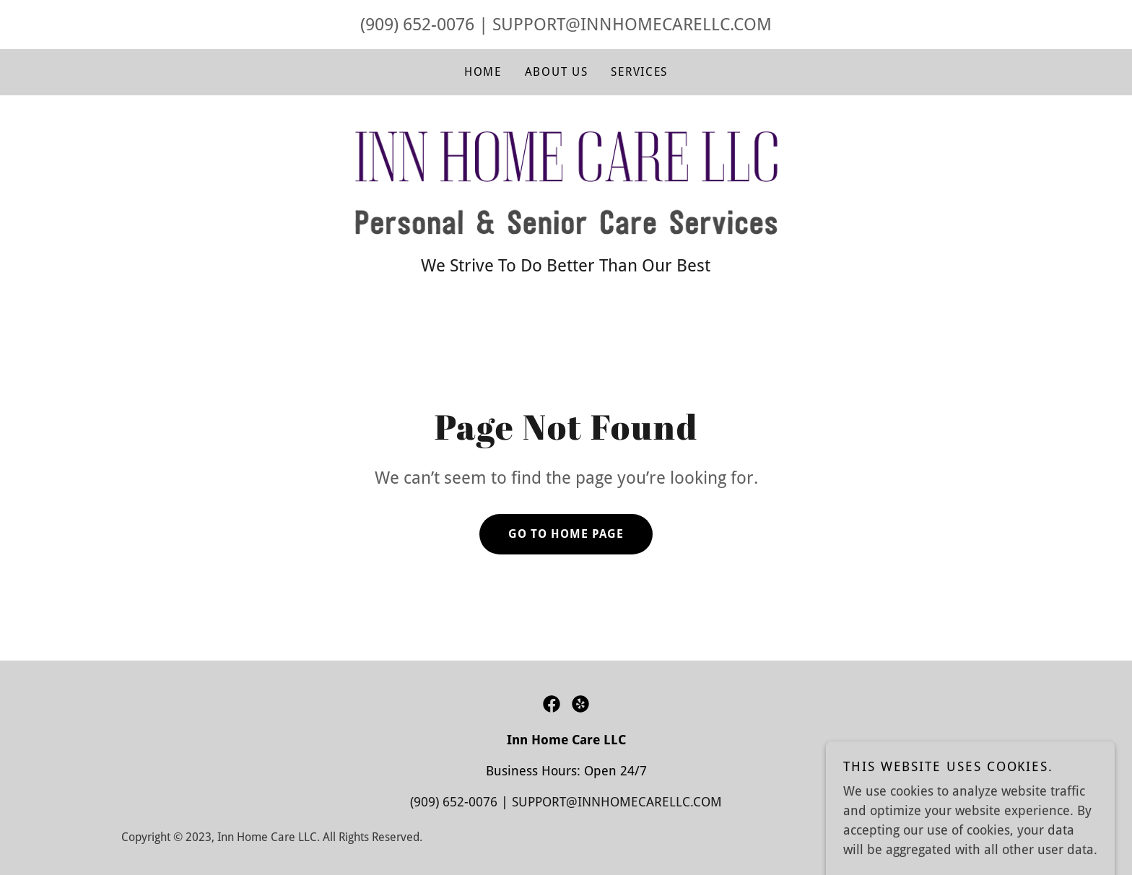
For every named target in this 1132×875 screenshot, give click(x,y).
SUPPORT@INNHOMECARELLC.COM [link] (632, 24)
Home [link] (483, 72)
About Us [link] (556, 72)
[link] (566, 182)
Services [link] (639, 72)
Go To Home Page (566, 534)
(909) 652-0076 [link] (417, 24)
